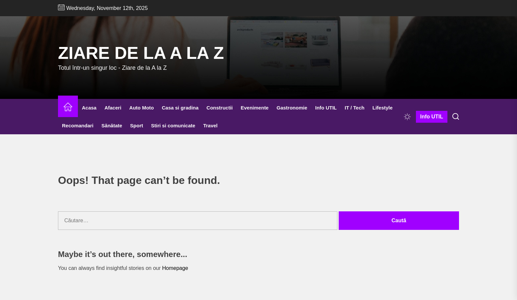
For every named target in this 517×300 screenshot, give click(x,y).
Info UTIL (326, 107)
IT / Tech (355, 107)
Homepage (175, 268)
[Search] (455, 117)
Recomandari (77, 125)
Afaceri (112, 107)
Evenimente (254, 107)
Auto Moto (141, 107)
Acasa (89, 107)
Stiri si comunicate (173, 125)
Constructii (219, 107)
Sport (136, 125)
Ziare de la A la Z (141, 53)
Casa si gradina (180, 107)
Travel (210, 125)
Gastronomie (291, 107)
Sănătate (111, 125)
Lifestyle (383, 107)
